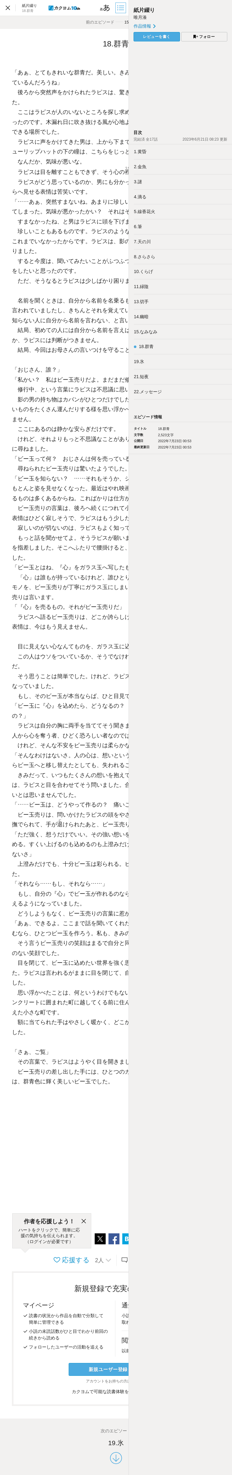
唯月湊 (140, 17)
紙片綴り (144, 10)
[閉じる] (84, 1221)
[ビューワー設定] (105, 8)
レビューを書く (157, 37)
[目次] (121, 8)
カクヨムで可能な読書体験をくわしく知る (116, 1391)
